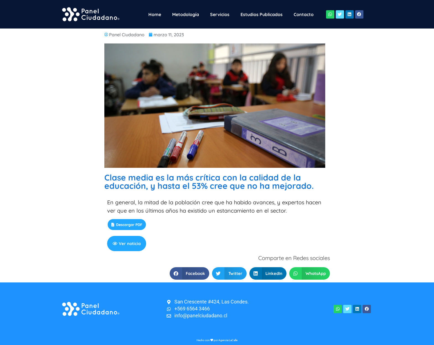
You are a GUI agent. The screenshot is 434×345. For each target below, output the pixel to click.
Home (154, 14)
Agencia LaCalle (227, 340)
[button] (190, 273)
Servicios (219, 14)
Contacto (304, 14)
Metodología (185, 14)
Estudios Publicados (262, 14)
